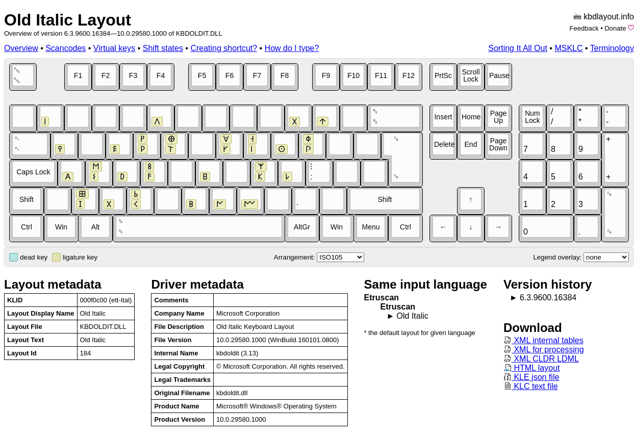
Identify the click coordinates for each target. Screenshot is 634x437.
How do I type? (292, 48)
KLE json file (531, 377)
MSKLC (568, 48)
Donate (615, 28)
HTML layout (531, 368)
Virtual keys (114, 48)
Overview (21, 48)
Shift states (163, 48)
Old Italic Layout (67, 20)
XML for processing (543, 349)
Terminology (612, 48)
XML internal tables (543, 340)
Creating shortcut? (223, 48)
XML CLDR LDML (541, 358)
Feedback (584, 28)
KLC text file (530, 386)
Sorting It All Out (517, 48)
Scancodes (65, 48)
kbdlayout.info (609, 16)
